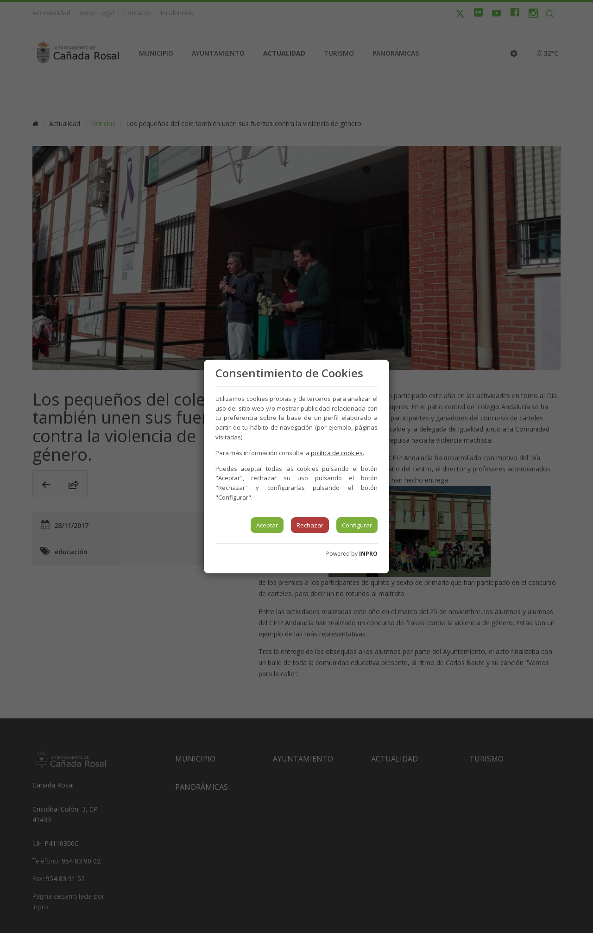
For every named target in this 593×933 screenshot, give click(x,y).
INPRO (368, 554)
